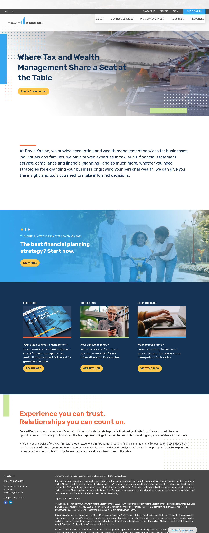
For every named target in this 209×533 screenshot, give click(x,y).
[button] (100, 12)
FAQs (175, 3)
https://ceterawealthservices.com (97, 524)
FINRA (103, 507)
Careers (164, 3)
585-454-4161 (17, 481)
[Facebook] (12, 3)
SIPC (109, 507)
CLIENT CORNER (194, 3)
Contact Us (149, 3)
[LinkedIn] (6, 3)
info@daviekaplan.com (14, 497)
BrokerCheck (120, 476)
